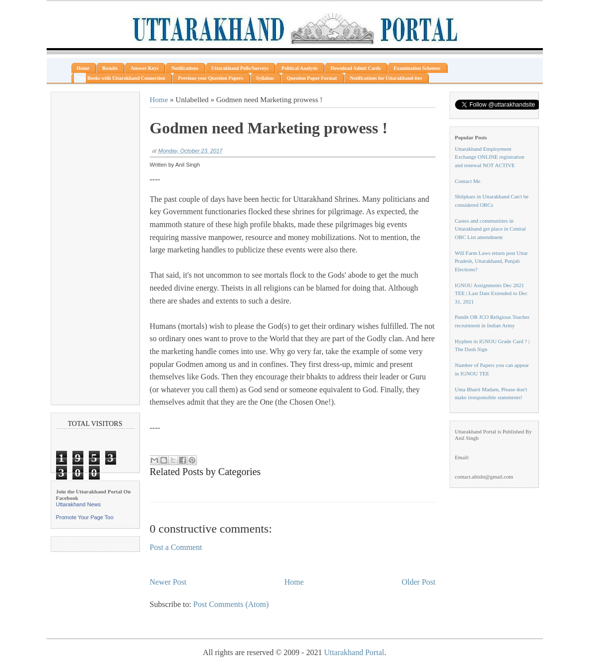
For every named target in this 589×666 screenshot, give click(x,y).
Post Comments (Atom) (231, 604)
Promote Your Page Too (85, 517)
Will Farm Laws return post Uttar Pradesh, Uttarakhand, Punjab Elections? (491, 261)
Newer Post (168, 582)
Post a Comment (176, 547)
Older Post (419, 582)
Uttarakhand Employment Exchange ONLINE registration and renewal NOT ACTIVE (489, 157)
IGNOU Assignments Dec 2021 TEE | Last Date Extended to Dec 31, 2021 (491, 293)
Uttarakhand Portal (354, 652)
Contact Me (468, 181)
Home (159, 99)
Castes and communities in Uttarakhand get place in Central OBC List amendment (490, 229)
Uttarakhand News (78, 504)
